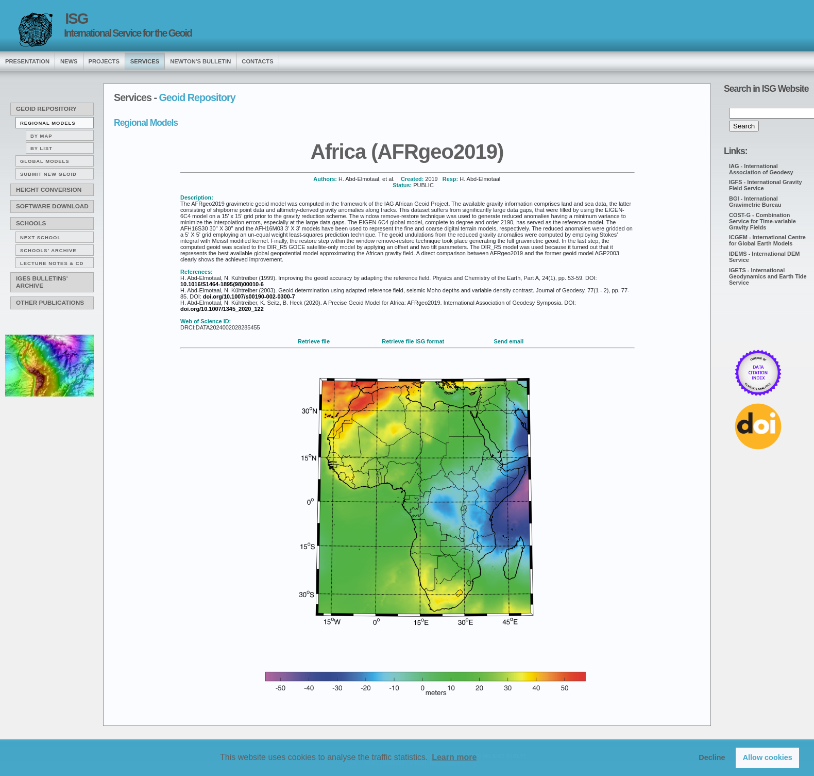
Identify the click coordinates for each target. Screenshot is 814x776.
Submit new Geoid (48, 174)
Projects (104, 61)
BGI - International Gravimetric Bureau (755, 201)
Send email (508, 341)
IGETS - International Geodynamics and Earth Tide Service (768, 276)
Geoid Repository (46, 108)
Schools (31, 223)
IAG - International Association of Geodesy (761, 169)
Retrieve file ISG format (413, 341)
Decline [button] (712, 757)
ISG (76, 18)
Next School (40, 237)
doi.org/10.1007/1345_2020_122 (222, 309)
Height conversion (48, 189)
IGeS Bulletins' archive (41, 282)
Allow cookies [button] (767, 757)
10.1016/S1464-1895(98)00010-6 (222, 284)
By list (41, 148)
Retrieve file (314, 341)
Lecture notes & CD (51, 263)
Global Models (45, 161)
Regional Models (48, 123)
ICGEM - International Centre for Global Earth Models (767, 240)
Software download (52, 206)
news (69, 61)
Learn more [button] (454, 757)
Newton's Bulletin (200, 61)
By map (41, 136)
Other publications (50, 302)
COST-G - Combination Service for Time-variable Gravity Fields (762, 221)
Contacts (257, 61)
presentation (27, 61)
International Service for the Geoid (128, 33)
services (144, 61)
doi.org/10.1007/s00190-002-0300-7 (249, 296)
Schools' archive (48, 250)
